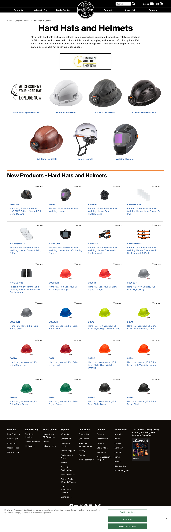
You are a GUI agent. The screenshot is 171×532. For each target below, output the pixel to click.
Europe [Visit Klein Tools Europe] (117, 443)
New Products (13, 434)
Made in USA (13, 452)
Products (18, 10)
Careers (153, 10)
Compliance (66, 496)
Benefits (100, 443)
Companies (84, 434)
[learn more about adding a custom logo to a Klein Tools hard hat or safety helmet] (85, 62)
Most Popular (13, 447)
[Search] (123, 4)
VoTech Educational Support (66, 489)
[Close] (167, 520)
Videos (46, 441)
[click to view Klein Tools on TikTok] (95, 506)
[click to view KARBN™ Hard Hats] (105, 95)
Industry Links (49, 446)
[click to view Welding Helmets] (125, 141)
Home (9, 20)
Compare (40, 186)
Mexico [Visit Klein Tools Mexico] (117, 461)
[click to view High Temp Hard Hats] (46, 141)
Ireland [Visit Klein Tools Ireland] (117, 452)
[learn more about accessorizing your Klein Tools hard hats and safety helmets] (27, 95)
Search (64, 462)
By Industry (12, 443)
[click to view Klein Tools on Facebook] (71, 506)
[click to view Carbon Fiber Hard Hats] (144, 95)
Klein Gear (30, 446)
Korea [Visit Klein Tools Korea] (117, 456)
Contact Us (66, 438)
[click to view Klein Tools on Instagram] (86, 506)
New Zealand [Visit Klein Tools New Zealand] (120, 465)
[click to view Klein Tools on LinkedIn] (90, 506)
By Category (12, 438)
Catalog (18, 20)
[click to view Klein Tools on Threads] (100, 506)
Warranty (65, 434)
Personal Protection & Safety (37, 20)
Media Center (63, 10)
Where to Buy (40, 10)
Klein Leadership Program (104, 458)
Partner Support (68, 450)
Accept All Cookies (127, 527)
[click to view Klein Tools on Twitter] (81, 506)
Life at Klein (102, 447)
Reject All (127, 520)
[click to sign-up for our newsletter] (148, 4)
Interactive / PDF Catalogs (49, 435)
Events (82, 455)
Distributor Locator (30, 435)
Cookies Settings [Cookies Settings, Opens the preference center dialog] (127, 513)
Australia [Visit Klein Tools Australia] (118, 434)
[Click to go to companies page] (157, 3)
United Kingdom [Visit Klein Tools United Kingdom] (121, 470)
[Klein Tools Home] (85, 10)
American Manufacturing (85, 445)
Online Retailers (32, 441)
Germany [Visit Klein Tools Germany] (118, 447)
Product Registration (66, 468)
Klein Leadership (86, 459)
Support (108, 10)
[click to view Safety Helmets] (85, 141)
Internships (101, 452)
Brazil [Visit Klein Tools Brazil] (117, 438)
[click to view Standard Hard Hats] (66, 95)
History (82, 450)
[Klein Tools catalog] (146, 432)
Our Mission (84, 438)
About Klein (130, 10)
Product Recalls (68, 474)
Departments (102, 438)
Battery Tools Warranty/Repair (68, 480)
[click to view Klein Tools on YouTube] (76, 506)
